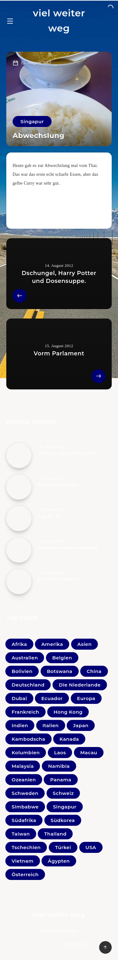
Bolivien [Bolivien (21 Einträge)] (22, 671)
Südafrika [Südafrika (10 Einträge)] (24, 820)
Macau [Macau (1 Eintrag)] (88, 753)
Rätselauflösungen (57, 484)
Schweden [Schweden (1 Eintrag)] (25, 793)
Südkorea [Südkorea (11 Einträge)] (63, 820)
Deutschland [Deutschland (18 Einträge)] (28, 685)
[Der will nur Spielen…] (18, 581)
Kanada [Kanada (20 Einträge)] (69, 739)
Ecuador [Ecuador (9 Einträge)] (52, 698)
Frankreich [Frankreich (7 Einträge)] (25, 712)
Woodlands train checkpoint (68, 547)
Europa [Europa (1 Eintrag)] (86, 698)
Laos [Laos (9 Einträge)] (60, 753)
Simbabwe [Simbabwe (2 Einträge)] (25, 807)
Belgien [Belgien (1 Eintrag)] (62, 658)
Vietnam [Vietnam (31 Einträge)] (23, 861)
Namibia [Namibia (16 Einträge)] (59, 766)
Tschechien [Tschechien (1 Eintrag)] (26, 847)
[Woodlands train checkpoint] (18, 550)
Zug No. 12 (48, 516)
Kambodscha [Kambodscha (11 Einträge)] (28, 739)
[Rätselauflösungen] (18, 487)
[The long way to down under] (18, 455)
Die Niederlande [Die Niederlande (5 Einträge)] (80, 685)
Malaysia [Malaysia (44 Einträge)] (23, 766)
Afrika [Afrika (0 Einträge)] (19, 644)
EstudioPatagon (76, 944)
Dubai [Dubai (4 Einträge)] (19, 698)
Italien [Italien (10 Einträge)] (50, 725)
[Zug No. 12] (18, 518)
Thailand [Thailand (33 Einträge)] (55, 834)
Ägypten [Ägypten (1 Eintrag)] (59, 861)
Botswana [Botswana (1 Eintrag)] (59, 671)
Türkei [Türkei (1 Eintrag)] (63, 847)
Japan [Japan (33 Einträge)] (80, 725)
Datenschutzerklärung (59, 930)
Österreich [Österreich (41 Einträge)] (25, 874)
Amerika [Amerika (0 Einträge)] (52, 644)
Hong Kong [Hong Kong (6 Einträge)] (67, 712)
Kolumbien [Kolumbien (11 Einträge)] (26, 753)
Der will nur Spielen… (60, 579)
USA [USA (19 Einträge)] (91, 847)
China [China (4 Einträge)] (94, 671)
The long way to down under (68, 453)
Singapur (32, 121)
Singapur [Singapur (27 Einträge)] (64, 807)
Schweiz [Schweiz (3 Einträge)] (63, 793)
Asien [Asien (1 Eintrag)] (84, 644)
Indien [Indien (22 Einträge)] (20, 725)
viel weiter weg (59, 20)
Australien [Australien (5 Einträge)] (25, 658)
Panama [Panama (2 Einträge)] (60, 780)
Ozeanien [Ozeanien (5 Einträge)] (24, 780)
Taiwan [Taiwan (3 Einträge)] (21, 834)
